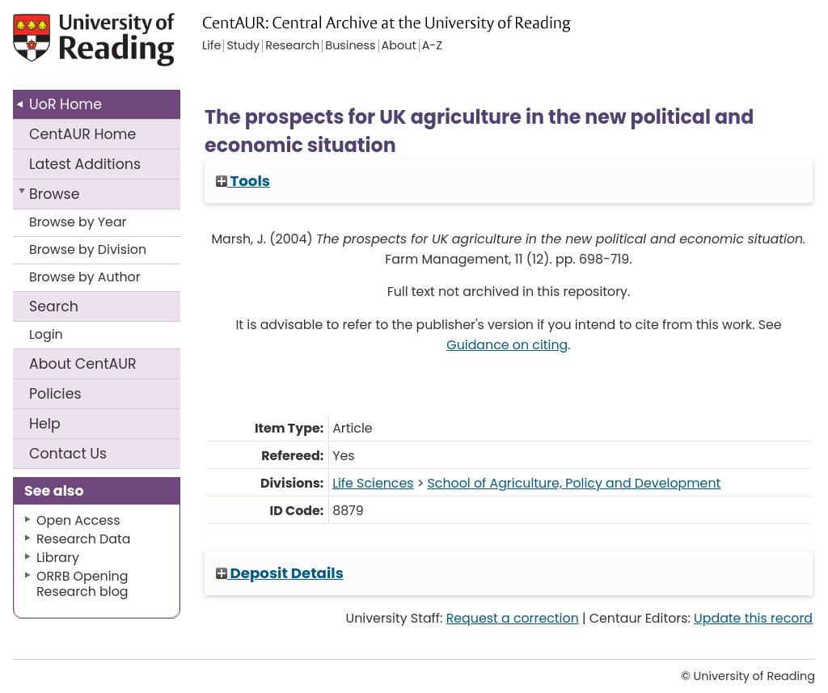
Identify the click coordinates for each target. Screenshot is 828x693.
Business (350, 46)
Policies (55, 394)
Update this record (753, 618)
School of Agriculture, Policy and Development (574, 483)
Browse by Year (78, 222)
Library (57, 557)
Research (292, 46)
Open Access (78, 520)
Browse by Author (85, 277)
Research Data (83, 539)
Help (45, 423)
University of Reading (96, 46)
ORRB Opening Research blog (82, 584)
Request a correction (512, 618)
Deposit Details (280, 573)
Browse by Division (87, 249)
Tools (243, 181)
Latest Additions (85, 164)
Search (53, 306)
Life (211, 46)
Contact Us (68, 453)
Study (243, 46)
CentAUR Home (82, 134)
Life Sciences (372, 483)
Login (46, 334)
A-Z (432, 46)
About (83, 364)
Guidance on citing (507, 345)
